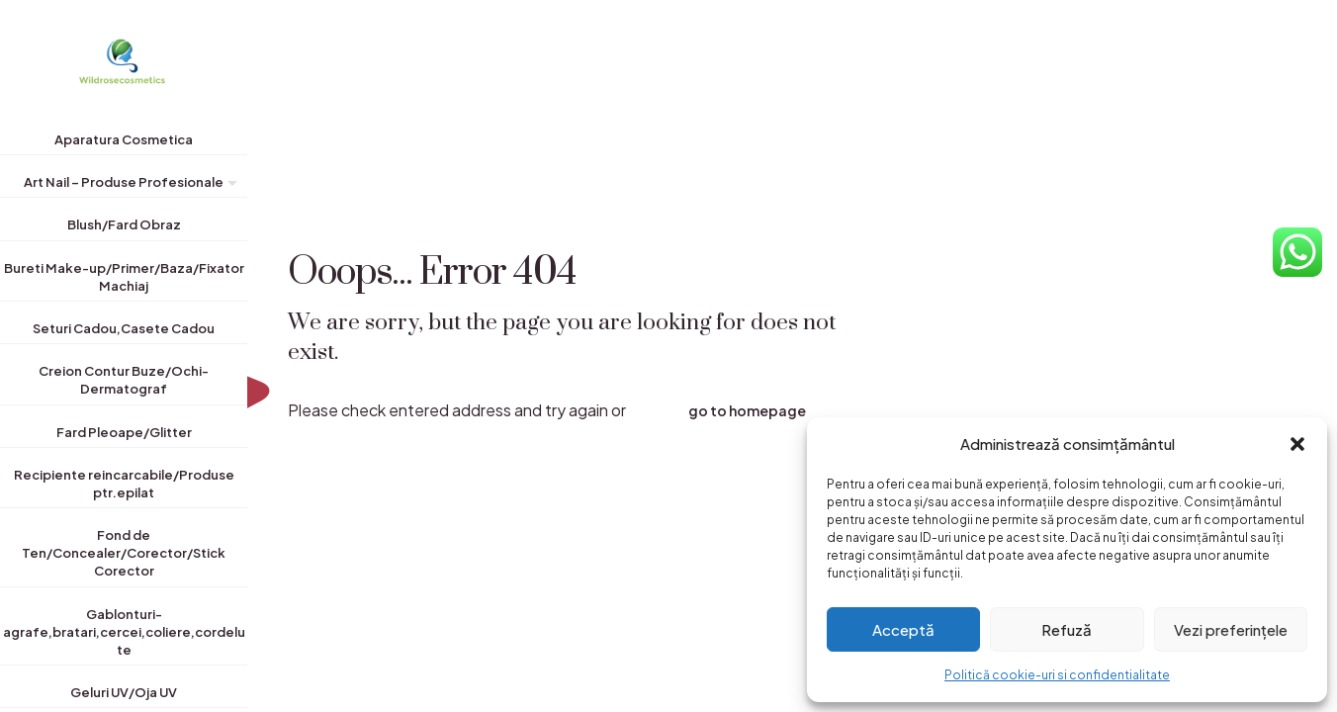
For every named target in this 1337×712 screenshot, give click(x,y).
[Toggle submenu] (228, 186)
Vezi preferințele (1231, 629)
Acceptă (903, 629)
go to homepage (747, 410)
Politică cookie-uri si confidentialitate (1057, 675)
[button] (1297, 444)
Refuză (1066, 629)
